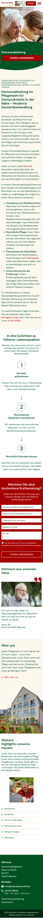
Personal (27, 166)
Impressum (7, 902)
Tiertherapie (32, 257)
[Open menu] (39, 3)
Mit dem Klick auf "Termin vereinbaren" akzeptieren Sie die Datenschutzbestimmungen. (21, 545)
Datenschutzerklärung (12, 898)
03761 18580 (14, 320)
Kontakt (31, 3)
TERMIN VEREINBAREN (21, 554)
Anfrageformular (9, 317)
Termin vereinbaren (21, 57)
